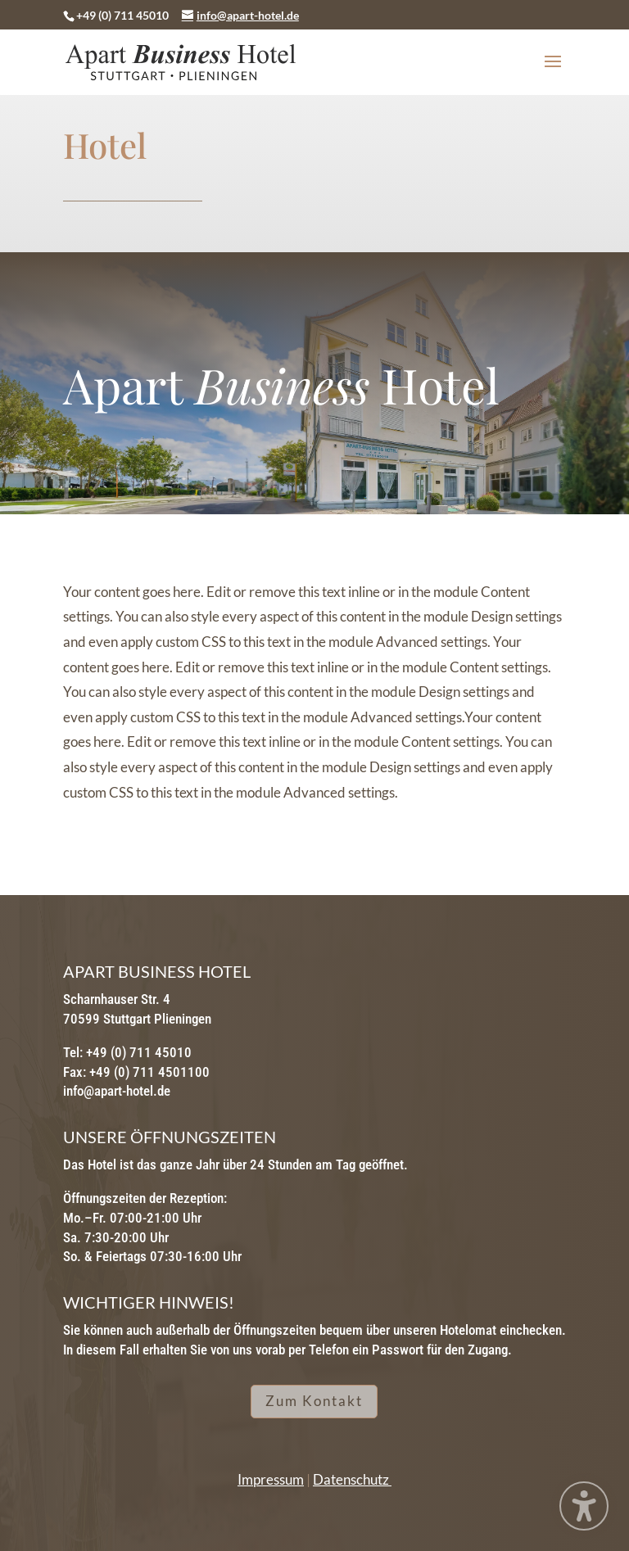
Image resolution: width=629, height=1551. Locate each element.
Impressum (271, 1479)
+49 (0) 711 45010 (122, 15)
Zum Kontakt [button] (314, 1400)
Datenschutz (352, 1479)
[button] (553, 72)
